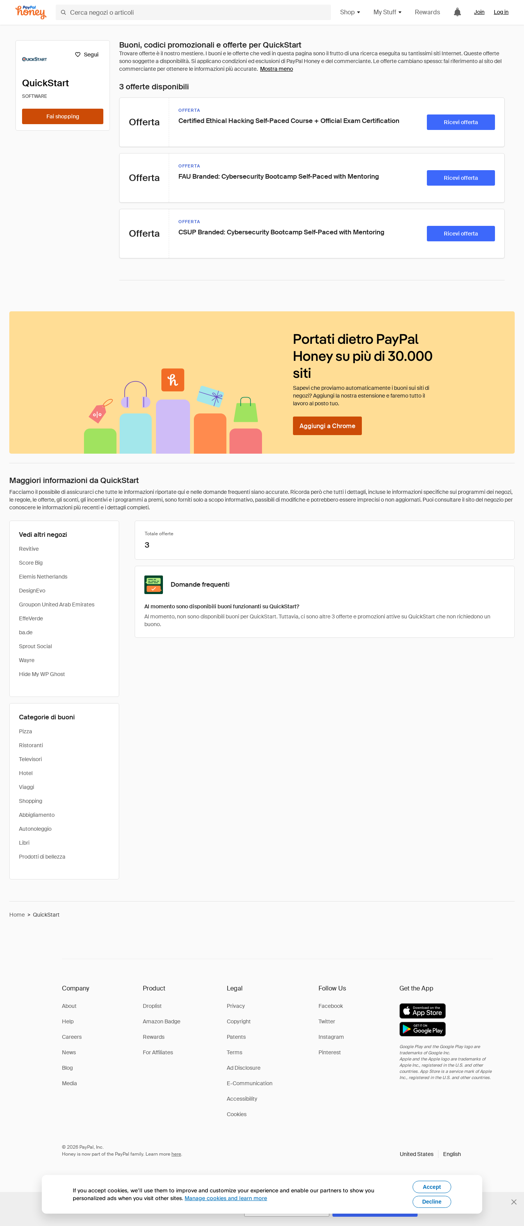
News (69, 1052)
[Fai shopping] (62, 116)
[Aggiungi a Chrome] (327, 426)
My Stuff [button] (387, 12)
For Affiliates (158, 1052)
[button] (430, 1154)
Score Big (31, 562)
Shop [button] (350, 12)
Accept (432, 1187)
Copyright (239, 1021)
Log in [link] (501, 12)
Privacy (236, 1005)
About (69, 1005)
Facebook (331, 1005)
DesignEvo (32, 590)
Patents (236, 1036)
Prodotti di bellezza (42, 856)
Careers (72, 1036)
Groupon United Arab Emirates (56, 604)
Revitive (29, 548)
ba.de (26, 632)
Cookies (237, 1114)
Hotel (26, 773)
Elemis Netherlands (43, 576)
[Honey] (30, 12)
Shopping (30, 800)
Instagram (331, 1036)
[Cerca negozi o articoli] (193, 12)
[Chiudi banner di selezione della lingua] (513, 1202)
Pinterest (330, 1052)
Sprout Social (35, 646)
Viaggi (26, 787)
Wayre (26, 660)
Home (17, 914)
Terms (234, 1052)
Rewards (427, 12)
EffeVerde (31, 618)
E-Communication (249, 1083)
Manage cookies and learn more (226, 1198)
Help (68, 1021)
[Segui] (86, 54)
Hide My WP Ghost (42, 674)
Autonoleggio (35, 828)
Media (69, 1083)
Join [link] (479, 12)
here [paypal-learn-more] (176, 1154)
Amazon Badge (161, 1021)
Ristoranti (31, 745)
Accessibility (242, 1098)
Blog (67, 1067)
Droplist (152, 1005)
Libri (24, 842)
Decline (432, 1202)
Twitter (327, 1021)
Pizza (25, 731)
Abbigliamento (37, 814)
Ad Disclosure (243, 1067)
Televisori (30, 759)
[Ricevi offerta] (461, 122)
